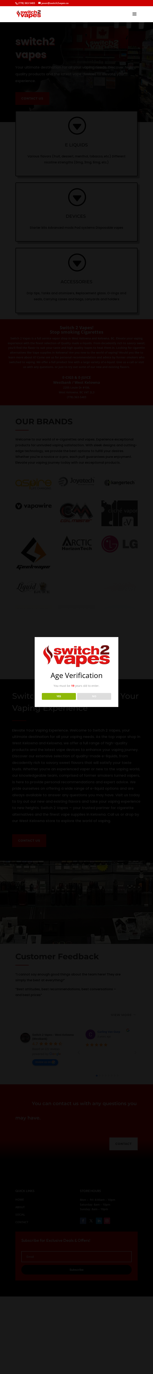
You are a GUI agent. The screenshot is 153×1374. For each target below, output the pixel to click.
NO (94, 696)
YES (59, 696)
